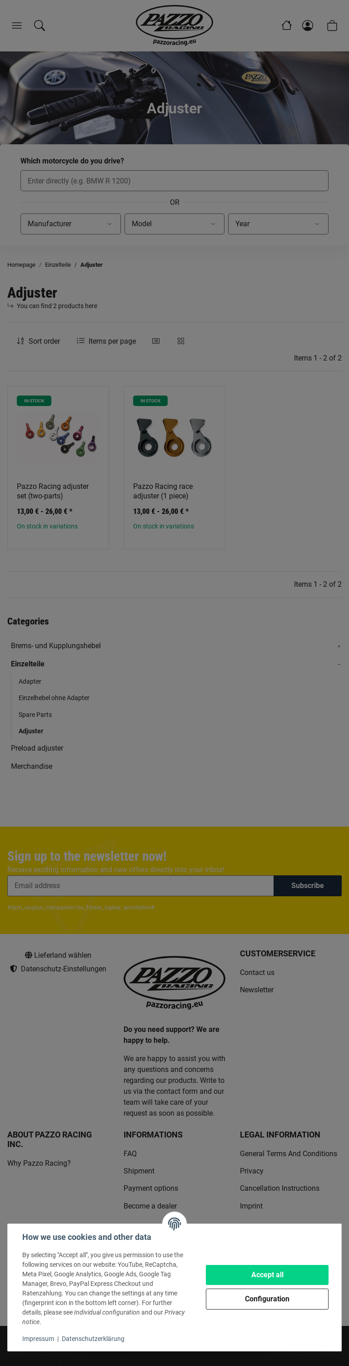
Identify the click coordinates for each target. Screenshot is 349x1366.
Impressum (38, 1338)
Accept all (267, 1274)
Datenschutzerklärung (93, 1338)
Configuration (267, 1299)
